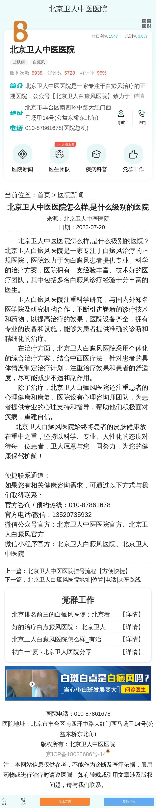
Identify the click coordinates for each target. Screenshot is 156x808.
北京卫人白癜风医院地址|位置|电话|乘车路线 (84, 579)
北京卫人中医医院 (87, 218)
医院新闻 (71, 195)
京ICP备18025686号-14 (76, 754)
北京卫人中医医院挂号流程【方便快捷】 (79, 571)
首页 (43, 195)
